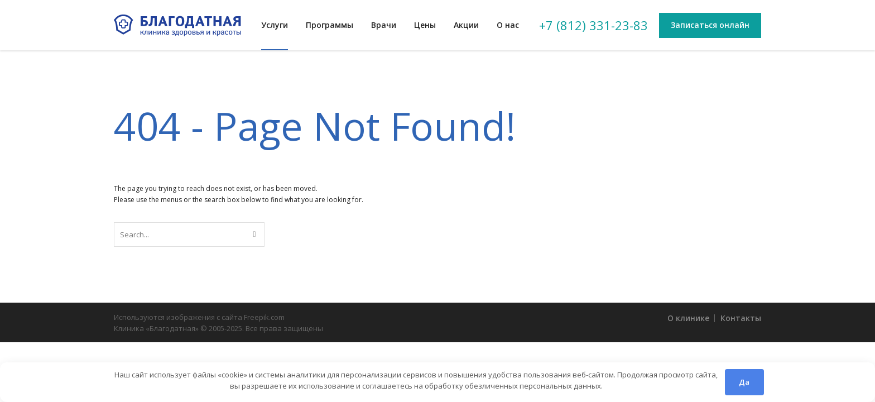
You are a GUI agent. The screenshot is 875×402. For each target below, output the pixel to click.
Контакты (740, 318)
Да (744, 382)
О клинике (688, 318)
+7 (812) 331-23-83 (593, 25)
